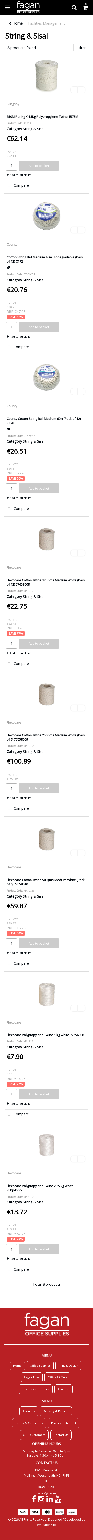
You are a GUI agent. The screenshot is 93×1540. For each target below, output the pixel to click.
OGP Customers (34, 1435)
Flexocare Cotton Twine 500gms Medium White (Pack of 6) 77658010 (46, 882)
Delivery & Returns (56, 1411)
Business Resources (35, 1389)
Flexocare (14, 567)
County (12, 244)
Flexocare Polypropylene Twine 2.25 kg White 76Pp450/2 (40, 1188)
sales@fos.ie (46, 1493)
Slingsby (13, 104)
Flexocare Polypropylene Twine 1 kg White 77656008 (45, 1035)
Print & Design (68, 1365)
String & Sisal (33, 128)
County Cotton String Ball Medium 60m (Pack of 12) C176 (44, 420)
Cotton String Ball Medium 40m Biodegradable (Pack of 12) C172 (45, 259)
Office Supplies (40, 1365)
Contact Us (60, 1435)
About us (64, 1389)
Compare (17, 185)
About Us (29, 1411)
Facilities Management (46, 23)
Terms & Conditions (29, 1423)
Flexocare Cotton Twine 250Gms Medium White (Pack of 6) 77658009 (46, 737)
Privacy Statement (63, 1423)
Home (16, 23)
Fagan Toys (31, 1377)
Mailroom (79, 23)
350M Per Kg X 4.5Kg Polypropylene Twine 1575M (42, 116)
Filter (81, 47)
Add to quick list (19, 175)
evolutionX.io (46, 1525)
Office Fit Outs (57, 1377)
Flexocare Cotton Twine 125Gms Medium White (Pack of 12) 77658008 (46, 582)
